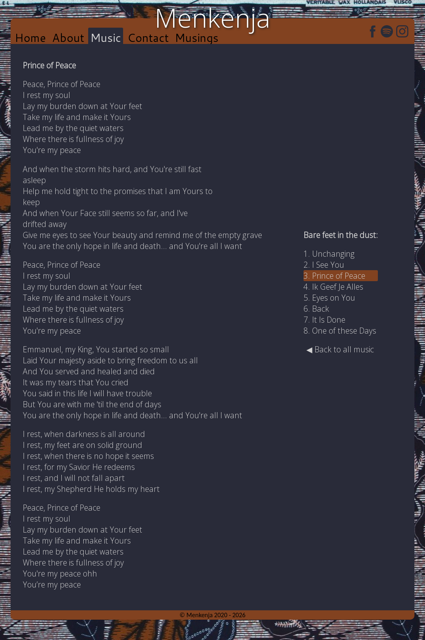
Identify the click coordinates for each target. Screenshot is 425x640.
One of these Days (344, 330)
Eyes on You (333, 297)
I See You (328, 264)
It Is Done (328, 319)
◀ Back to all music (340, 349)
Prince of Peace (338, 275)
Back (320, 308)
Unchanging (333, 253)
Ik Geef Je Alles (337, 286)
